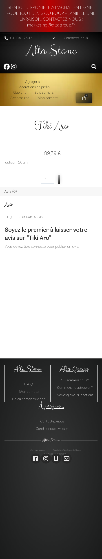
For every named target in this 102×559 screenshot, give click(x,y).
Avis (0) (10, 283)
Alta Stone (51, 50)
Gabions (19, 92)
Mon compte (48, 97)
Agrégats (32, 81)
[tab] (51, 283)
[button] (73, 38)
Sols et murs (44, 92)
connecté (38, 338)
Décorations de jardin (33, 87)
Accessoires (19, 97)
